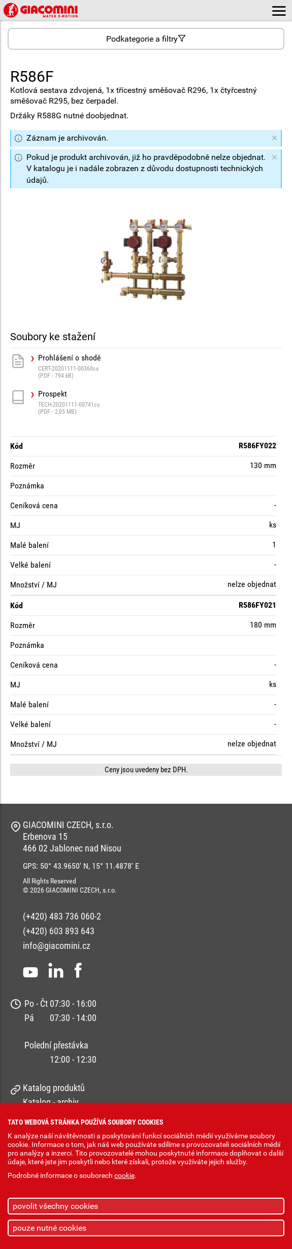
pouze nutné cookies (49, 1228)
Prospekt (160, 402)
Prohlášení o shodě (160, 366)
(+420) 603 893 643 (58, 931)
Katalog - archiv (51, 1102)
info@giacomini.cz (56, 945)
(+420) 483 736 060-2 (62, 916)
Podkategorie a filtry (146, 39)
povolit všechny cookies (55, 1206)
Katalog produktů (54, 1087)
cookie (124, 1175)
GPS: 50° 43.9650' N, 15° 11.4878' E (81, 866)
